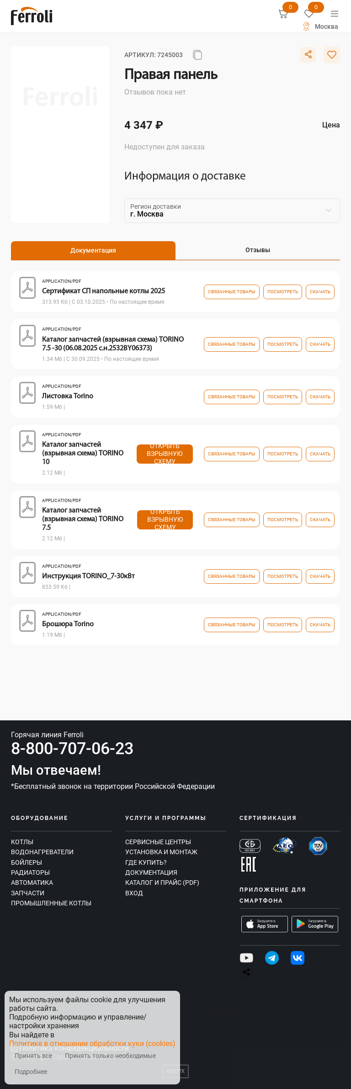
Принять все (33, 1056)
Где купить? (146, 862)
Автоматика (32, 882)
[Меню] (334, 13)
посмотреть (282, 291)
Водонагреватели (42, 852)
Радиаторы (30, 872)
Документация (151, 872)
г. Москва (147, 214)
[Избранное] (308, 13)
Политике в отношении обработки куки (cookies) (92, 1043)
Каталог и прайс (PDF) (162, 882)
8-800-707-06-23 (72, 748)
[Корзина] (283, 13)
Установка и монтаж (161, 852)
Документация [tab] (93, 250)
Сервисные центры (158, 842)
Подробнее (31, 1072)
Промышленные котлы (51, 903)
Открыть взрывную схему (165, 454)
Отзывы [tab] (257, 250)
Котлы (22, 842)
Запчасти (27, 893)
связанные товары (231, 291)
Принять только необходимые (110, 1056)
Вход (134, 893)
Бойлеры (26, 862)
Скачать (320, 291)
